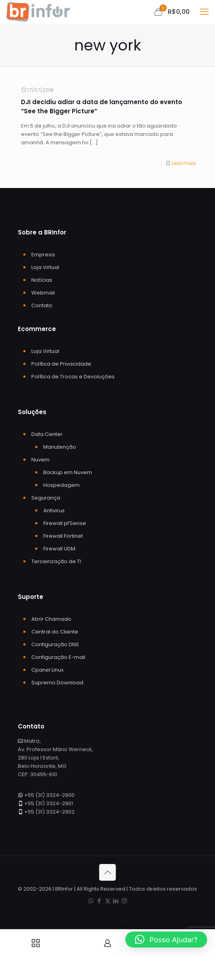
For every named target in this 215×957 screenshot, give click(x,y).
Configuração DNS (55, 644)
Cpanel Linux (47, 670)
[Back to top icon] (107, 872)
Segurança (45, 498)
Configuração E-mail (58, 657)
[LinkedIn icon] (116, 901)
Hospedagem (61, 485)
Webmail (43, 292)
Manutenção (59, 447)
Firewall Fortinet (63, 536)
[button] (166, 939)
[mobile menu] (204, 12)
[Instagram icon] (124, 901)
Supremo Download (57, 682)
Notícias (41, 280)
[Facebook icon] (99, 901)
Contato (41, 305)
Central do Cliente (54, 631)
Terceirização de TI (56, 561)
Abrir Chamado (51, 619)
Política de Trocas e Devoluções (73, 376)
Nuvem (40, 459)
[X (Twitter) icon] (108, 901)
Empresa (43, 254)
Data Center (47, 434)
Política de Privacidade (61, 364)
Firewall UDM (59, 548)
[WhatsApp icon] (91, 901)
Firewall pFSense (64, 523)
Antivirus (54, 510)
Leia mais (184, 163)
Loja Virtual (45, 267)
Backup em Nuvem (67, 472)
